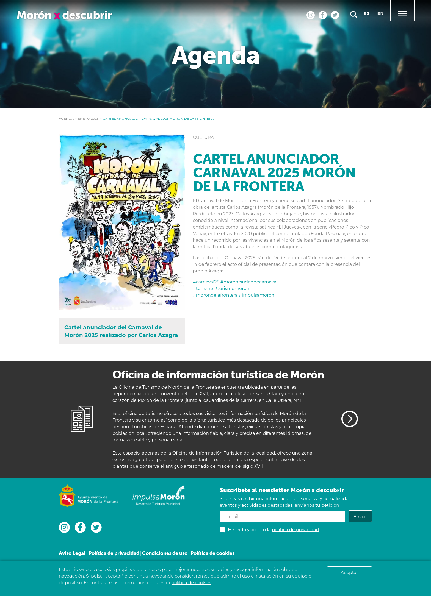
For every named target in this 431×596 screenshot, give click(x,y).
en (380, 13)
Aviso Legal (72, 553)
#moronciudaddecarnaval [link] (249, 282)
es (367, 13)
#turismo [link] (203, 288)
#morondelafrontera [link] (216, 295)
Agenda (66, 118)
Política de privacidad (114, 553)
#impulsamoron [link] (257, 295)
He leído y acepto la (273, 529)
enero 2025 (88, 118)
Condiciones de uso (164, 553)
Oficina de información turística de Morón (218, 374)
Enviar (360, 516)
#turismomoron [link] (232, 288)
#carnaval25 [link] (206, 282)
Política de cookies (212, 553)
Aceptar (349, 572)
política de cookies (191, 582)
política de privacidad (295, 529)
